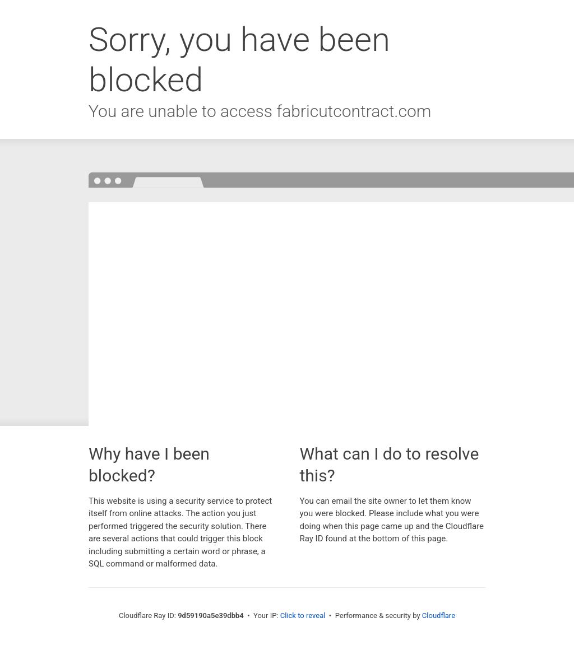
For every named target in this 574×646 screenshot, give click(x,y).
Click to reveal (303, 615)
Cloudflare (438, 615)
